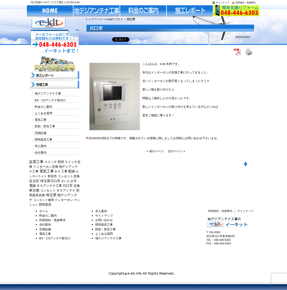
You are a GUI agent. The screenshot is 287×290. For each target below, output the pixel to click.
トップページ (94, 19)
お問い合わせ (104, 220)
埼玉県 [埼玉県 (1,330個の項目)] (51, 195)
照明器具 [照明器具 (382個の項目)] (45, 204)
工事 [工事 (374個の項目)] (64, 171)
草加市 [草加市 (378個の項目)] (52, 176)
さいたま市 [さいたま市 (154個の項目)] (69, 181)
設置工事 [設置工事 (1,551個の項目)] (36, 162)
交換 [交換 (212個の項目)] (77, 185)
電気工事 (40, 119)
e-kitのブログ (114, 19)
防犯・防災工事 (45, 126)
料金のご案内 (43, 106)
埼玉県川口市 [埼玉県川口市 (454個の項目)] (50, 181)
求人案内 (40, 146)
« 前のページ (155, 151)
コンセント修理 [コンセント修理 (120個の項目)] (43, 200)
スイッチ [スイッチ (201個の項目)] (50, 162)
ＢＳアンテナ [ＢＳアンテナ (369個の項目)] (66, 190)
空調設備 (40, 133)
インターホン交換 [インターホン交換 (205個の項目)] (45, 166)
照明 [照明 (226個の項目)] (61, 162)
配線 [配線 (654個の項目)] (71, 171)
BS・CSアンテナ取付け (50, 100)
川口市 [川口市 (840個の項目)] (68, 185)
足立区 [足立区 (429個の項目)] (34, 181)
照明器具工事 (43, 139)
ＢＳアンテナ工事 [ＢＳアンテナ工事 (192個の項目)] (49, 185)
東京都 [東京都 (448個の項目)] (34, 190)
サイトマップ (220, 2)
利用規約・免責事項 (243, 2)
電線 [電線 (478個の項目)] (32, 185)
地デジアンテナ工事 (48, 93)
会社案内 (40, 152)
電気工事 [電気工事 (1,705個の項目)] (46, 171)
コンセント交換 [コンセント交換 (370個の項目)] (69, 176)
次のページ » (176, 151)
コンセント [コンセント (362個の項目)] (48, 190)
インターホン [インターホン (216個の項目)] (63, 200)
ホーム (43, 211)
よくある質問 (43, 113)
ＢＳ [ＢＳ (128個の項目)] (57, 171)
